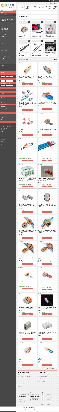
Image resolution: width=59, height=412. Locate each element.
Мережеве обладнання (5, 31)
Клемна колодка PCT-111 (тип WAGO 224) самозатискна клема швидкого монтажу (27, 333)
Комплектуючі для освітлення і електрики (7, 20)
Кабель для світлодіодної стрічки (36, 36)
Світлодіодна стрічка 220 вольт (24, 376)
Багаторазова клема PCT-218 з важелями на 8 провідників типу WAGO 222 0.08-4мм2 (47, 103)
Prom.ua (35, 407)
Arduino (2, 58)
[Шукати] (14, 10)
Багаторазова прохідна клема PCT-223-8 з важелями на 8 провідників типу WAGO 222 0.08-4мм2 (47, 231)
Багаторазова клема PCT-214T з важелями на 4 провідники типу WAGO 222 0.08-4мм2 (47, 129)
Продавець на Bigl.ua (29, 408)
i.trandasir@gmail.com (5, 142)
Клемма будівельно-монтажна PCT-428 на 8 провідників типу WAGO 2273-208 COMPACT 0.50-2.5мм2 (27, 179)
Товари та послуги (4, 14)
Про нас (2, 65)
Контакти (41, 7)
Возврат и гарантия (55, 7)
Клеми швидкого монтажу (22, 36)
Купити (27, 84)
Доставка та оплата (4, 70)
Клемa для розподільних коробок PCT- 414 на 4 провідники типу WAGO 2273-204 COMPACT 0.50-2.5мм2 (47, 154)
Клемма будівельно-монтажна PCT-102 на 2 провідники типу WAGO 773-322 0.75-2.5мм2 (46, 358)
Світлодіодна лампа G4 (42, 374)
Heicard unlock (21, 388)
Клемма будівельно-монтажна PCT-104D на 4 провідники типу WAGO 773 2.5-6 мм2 (27, 282)
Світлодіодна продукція (6, 16)
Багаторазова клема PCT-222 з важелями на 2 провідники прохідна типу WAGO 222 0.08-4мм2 (27, 154)
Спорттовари (4, 50)
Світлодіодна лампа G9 (42, 376)
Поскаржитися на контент (29, 409)
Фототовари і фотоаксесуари (7, 34)
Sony (2, 43)
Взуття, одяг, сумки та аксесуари (5, 53)
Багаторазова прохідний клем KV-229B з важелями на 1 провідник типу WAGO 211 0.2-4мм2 (27, 77)
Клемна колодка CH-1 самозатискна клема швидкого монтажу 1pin (47, 308)
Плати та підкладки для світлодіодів (24, 54)
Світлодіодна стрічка (22, 374)
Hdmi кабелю (3, 26)
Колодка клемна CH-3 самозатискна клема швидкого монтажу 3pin (47, 333)
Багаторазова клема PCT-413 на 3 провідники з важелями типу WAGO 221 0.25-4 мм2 (46, 283)
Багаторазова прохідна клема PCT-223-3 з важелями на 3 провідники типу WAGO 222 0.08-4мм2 (47, 205)
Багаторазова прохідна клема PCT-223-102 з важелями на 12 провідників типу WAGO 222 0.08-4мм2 (47, 257)
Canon (2, 36)
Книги (2, 63)
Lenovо (2, 48)
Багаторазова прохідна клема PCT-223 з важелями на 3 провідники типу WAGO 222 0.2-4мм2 (27, 205)
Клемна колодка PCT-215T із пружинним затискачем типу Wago (27, 129)
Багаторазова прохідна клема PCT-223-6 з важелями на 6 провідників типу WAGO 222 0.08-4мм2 (27, 231)
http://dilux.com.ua (4, 139)
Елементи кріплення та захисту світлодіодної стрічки (50, 54)
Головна (21, 7)
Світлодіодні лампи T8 (42, 381)
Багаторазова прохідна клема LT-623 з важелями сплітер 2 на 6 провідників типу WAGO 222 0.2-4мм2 (27, 103)
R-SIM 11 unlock (21, 389)
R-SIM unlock (20, 386)
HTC (2, 45)
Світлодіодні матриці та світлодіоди (25, 379)
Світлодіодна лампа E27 (42, 378)
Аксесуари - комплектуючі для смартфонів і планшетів (7, 23)
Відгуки (2, 67)
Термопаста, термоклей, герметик (49, 36)
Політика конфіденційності (38, 409)
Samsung (3, 41)
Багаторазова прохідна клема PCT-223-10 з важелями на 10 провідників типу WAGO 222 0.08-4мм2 (27, 257)
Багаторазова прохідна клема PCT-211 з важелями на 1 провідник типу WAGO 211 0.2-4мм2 (46, 77)
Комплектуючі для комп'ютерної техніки (5, 29)
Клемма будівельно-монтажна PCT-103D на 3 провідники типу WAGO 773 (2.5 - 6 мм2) (27, 358)
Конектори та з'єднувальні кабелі (36, 54)
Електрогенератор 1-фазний (6, 60)
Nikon (2, 38)
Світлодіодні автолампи (42, 379)
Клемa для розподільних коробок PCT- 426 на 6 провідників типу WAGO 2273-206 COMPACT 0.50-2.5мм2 (47, 179)
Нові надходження (5, 56)
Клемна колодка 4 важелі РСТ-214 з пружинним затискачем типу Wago (26, 308)
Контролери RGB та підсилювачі (24, 378)
